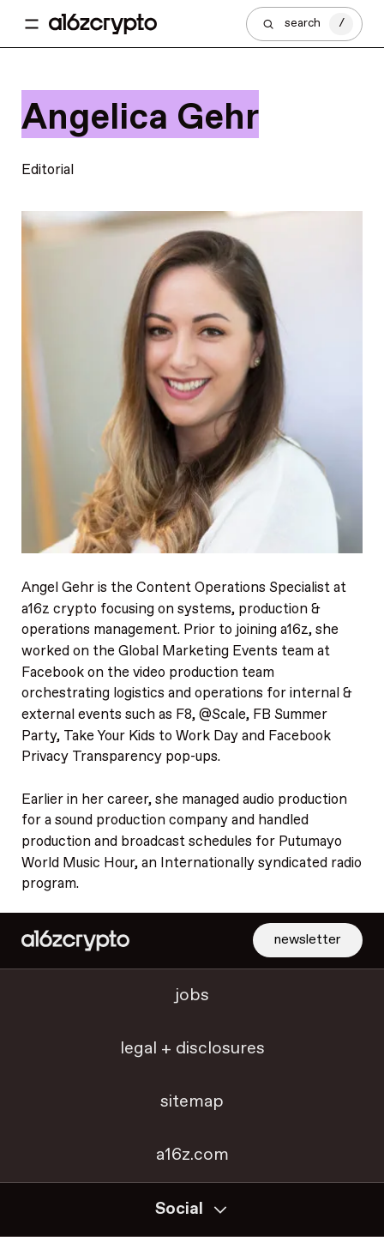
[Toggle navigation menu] (31, 24)
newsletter (307, 940)
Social (192, 1209)
